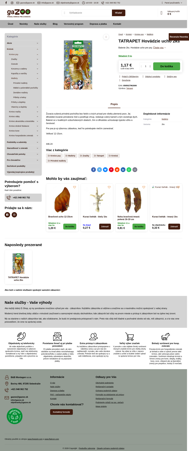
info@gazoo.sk (17, 400)
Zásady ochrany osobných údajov (110, 448)
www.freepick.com (35, 439)
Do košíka (166, 66)
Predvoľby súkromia (87, 448)
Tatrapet (129, 88)
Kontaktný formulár (61, 412)
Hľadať (118, 13)
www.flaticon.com (52, 439)
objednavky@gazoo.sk (21, 402)
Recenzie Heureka (179, 37)
